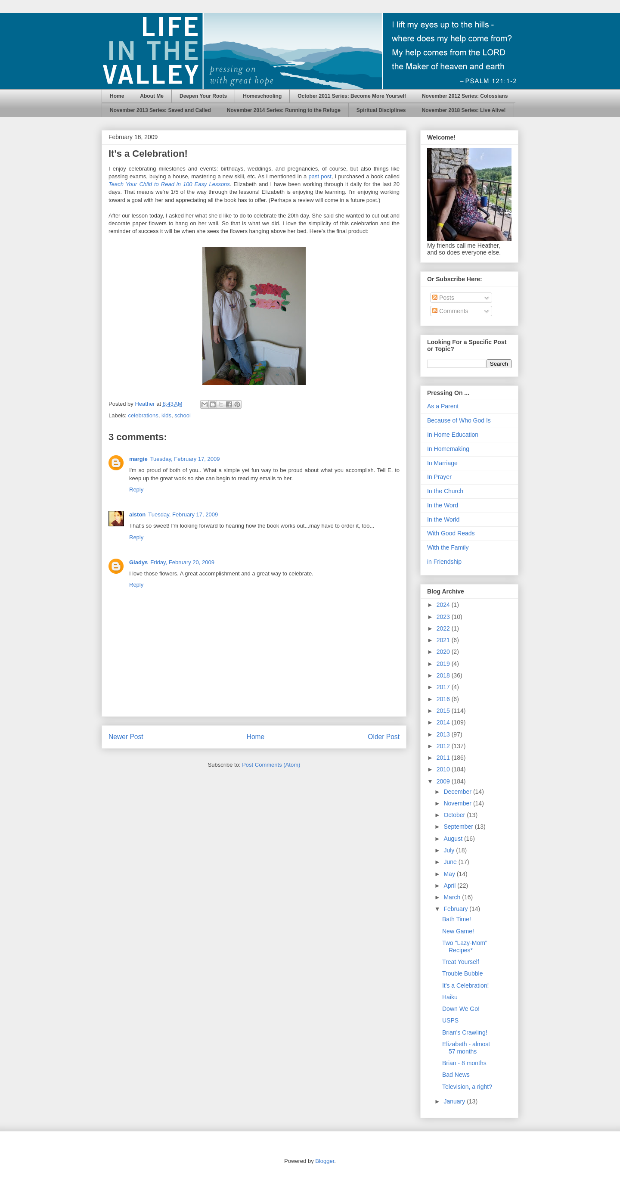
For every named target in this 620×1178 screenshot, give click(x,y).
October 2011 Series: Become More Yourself (352, 96)
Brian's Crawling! (464, 1032)
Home (117, 96)
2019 (444, 663)
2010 (444, 769)
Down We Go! (461, 1008)
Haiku (450, 997)
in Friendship (444, 561)
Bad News (456, 1074)
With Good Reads (451, 533)
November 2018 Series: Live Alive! (464, 110)
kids (166, 415)
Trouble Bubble (462, 973)
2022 (444, 628)
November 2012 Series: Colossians (465, 96)
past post (319, 176)
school (182, 415)
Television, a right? (467, 1086)
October (455, 814)
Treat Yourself (460, 961)
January (455, 1101)
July (449, 850)
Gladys (138, 562)
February (456, 908)
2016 (444, 699)
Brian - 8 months (464, 1063)
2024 (444, 604)
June (450, 861)
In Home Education (452, 434)
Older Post (384, 736)
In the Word (442, 505)
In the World (443, 519)
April (450, 885)
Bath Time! (456, 919)
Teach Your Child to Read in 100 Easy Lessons (169, 184)
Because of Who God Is (459, 420)
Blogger (324, 1161)
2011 (444, 757)
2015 (444, 710)
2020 (444, 651)
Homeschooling (262, 96)
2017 (444, 687)
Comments (450, 311)
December (458, 791)
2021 (444, 640)
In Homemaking (448, 448)
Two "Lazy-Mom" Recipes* (464, 946)
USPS (450, 1020)
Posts (443, 297)
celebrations (143, 415)
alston (137, 514)
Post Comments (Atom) (271, 765)
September (458, 826)
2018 (444, 675)
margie (138, 459)
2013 (444, 734)
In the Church (445, 491)
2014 (444, 722)
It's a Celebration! (465, 985)
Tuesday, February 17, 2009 (185, 459)
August (453, 838)
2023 (444, 616)
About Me (152, 96)
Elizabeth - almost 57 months (466, 1048)
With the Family (447, 547)
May (449, 873)
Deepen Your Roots (203, 96)
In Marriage (442, 463)
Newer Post (125, 736)
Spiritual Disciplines (381, 110)
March (452, 897)
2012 (444, 746)
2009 (444, 781)
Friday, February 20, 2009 (182, 562)
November (458, 803)
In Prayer (439, 476)
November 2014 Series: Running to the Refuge (284, 110)
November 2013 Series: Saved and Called (160, 110)
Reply (136, 489)
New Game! (458, 931)
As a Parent (443, 406)
